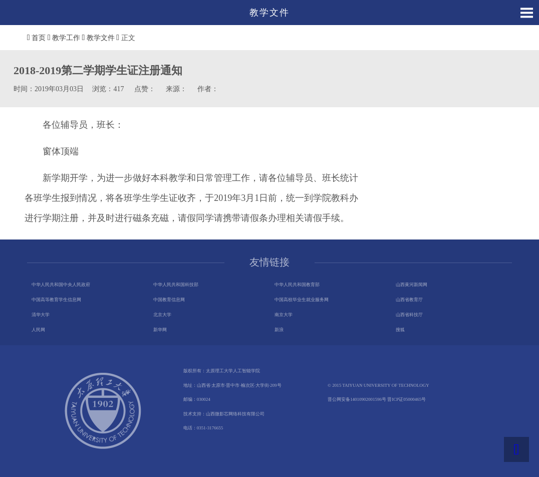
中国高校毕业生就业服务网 (302, 299)
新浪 (279, 329)
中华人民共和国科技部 (175, 284)
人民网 (38, 329)
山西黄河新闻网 (411, 284)
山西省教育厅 (409, 299)
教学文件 (101, 38)
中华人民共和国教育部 (297, 284)
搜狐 (400, 329)
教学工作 (66, 38)
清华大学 (41, 314)
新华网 (160, 329)
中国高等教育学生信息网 (56, 299)
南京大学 (284, 314)
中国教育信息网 (169, 299)
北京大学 (162, 314)
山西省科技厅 (409, 314)
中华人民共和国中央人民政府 (61, 284)
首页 (39, 38)
